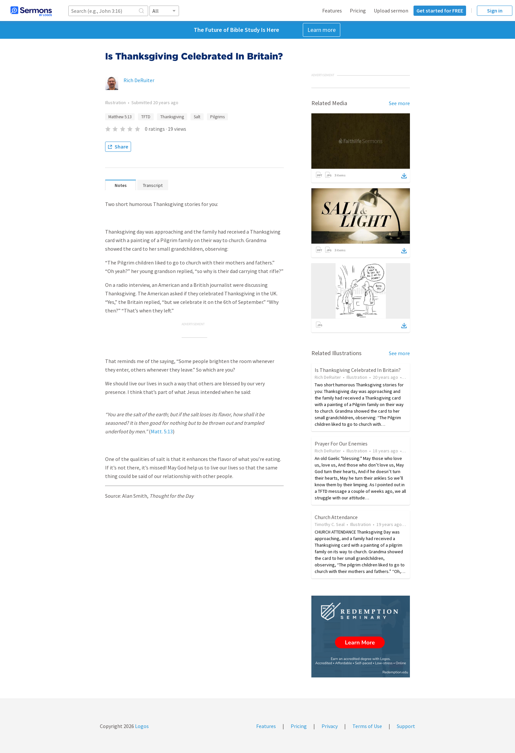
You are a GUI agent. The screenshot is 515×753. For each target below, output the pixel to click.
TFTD (145, 117)
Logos (141, 726)
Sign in (495, 10)
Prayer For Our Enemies (341, 443)
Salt (197, 117)
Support (406, 726)
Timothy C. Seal (330, 524)
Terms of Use (367, 726)
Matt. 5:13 (162, 431)
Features (332, 10)
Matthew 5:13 (119, 117)
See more (399, 103)
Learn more (321, 30)
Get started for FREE (439, 10)
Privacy (330, 726)
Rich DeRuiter (138, 80)
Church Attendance (336, 517)
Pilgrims (217, 117)
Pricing (358, 10)
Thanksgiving (172, 117)
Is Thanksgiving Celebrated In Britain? (358, 370)
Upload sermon (391, 10)
